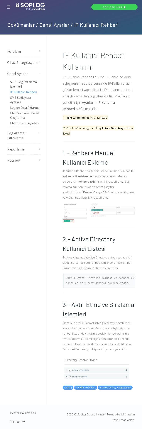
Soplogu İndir (114, 7)
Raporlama (23, 149)
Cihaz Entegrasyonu (23, 62)
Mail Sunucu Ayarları (24, 123)
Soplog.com (17, 421)
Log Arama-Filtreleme (23, 136)
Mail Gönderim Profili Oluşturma (24, 115)
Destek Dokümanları (23, 413)
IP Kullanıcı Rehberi (23, 92)
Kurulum (23, 51)
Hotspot (23, 160)
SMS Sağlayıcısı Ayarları (20, 100)
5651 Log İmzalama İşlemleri (23, 84)
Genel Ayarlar (23, 73)
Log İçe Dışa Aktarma (24, 108)
